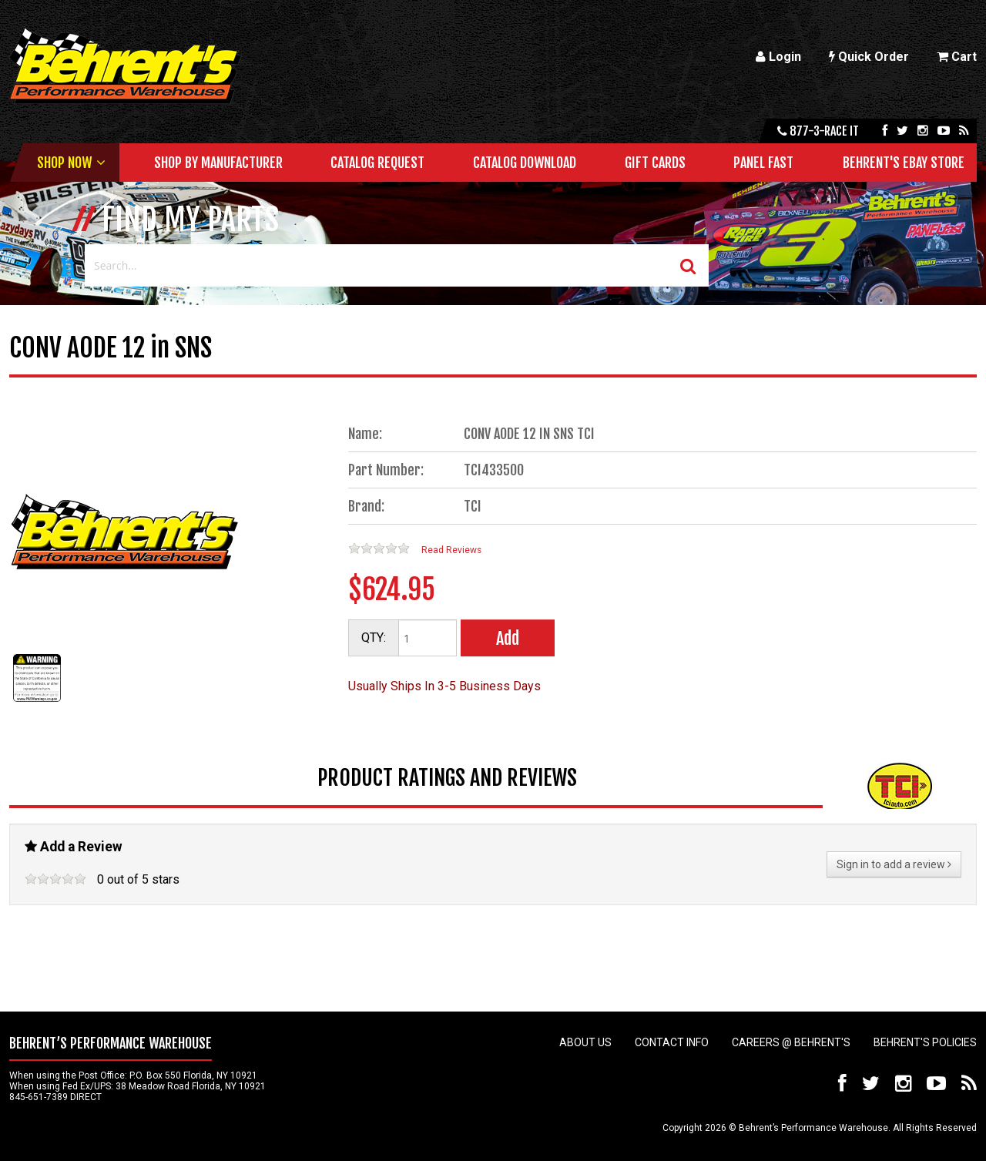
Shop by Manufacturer (218, 162)
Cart (957, 56)
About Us (585, 1042)
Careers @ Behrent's (791, 1042)
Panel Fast (763, 162)
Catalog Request (377, 162)
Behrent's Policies (925, 1042)
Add (507, 638)
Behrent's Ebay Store (903, 162)
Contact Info (672, 1042)
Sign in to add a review (894, 864)
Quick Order (869, 56)
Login (778, 56)
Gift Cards (655, 162)
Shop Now (64, 162)
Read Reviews (451, 550)
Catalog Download (524, 162)
